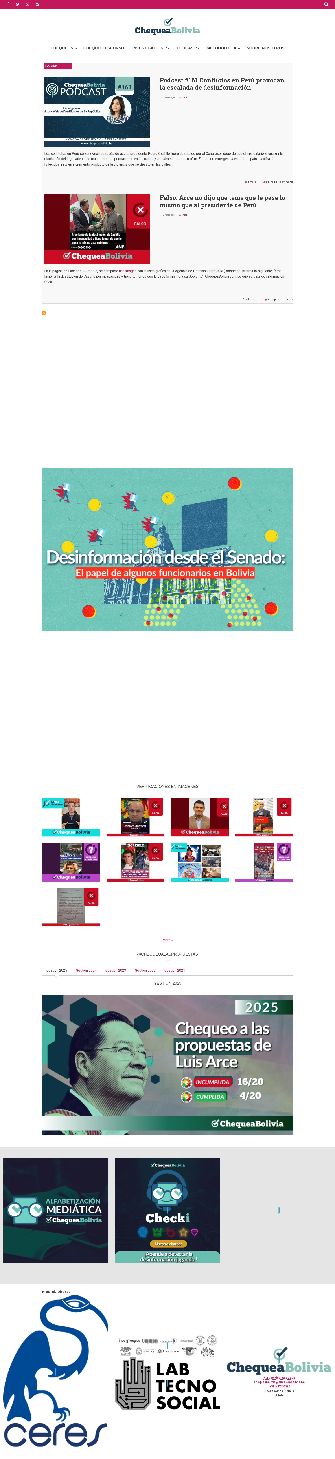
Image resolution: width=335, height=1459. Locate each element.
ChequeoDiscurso (103, 48)
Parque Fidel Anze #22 (279, 1377)
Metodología (222, 48)
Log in (266, 181)
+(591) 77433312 (279, 1386)
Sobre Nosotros (265, 48)
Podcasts (188, 48)
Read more (250, 183)
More (166, 940)
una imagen (127, 271)
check (184, 97)
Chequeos (62, 48)
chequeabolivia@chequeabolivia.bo (279, 1382)
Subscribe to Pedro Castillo (44, 313)
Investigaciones (150, 48)
